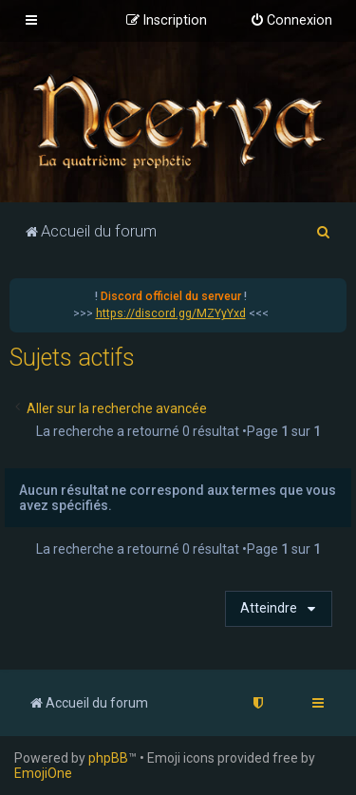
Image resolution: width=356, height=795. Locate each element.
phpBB (108, 758)
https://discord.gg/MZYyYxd (171, 313)
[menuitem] (291, 21)
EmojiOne (43, 773)
